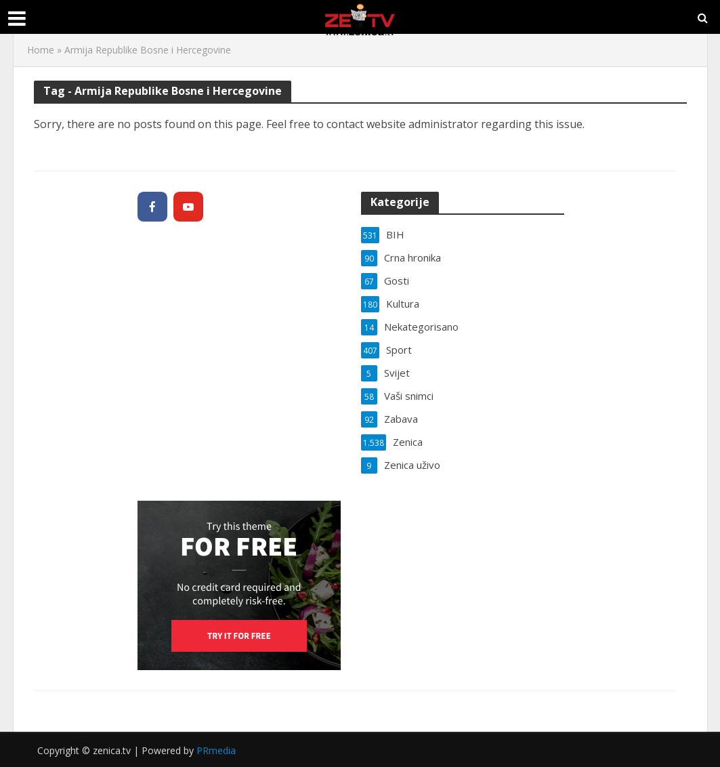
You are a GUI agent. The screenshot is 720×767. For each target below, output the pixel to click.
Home (40, 49)
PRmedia (216, 750)
